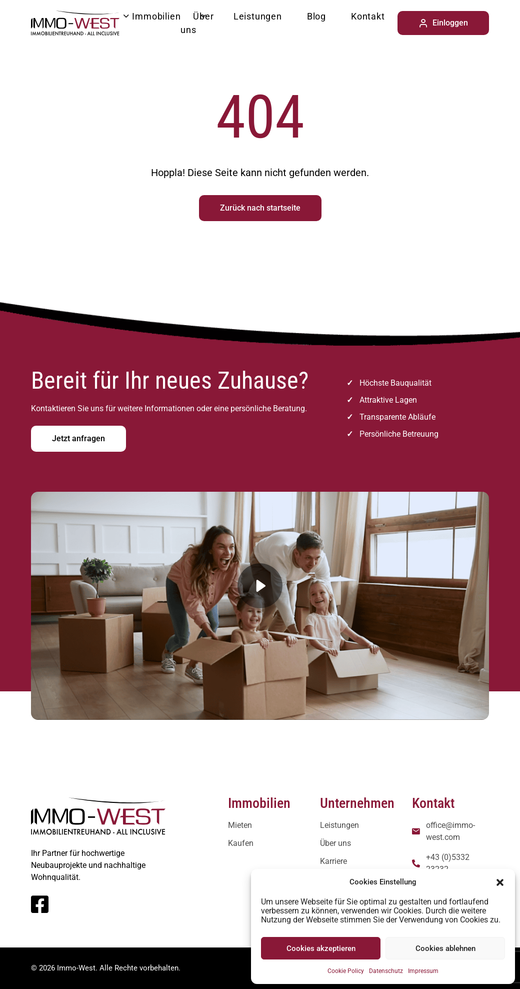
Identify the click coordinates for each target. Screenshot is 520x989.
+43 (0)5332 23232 (448, 863)
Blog (316, 16)
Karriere (333, 861)
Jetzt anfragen (78, 438)
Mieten (240, 825)
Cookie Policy (346, 970)
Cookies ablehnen (446, 948)
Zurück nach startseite (260, 208)
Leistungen (258, 16)
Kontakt (368, 16)
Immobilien (156, 16)
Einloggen (443, 23)
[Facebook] (39, 909)
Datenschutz (386, 970)
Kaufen (241, 843)
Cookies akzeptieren (321, 948)
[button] (500, 882)
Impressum (423, 970)
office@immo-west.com (450, 831)
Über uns (197, 23)
